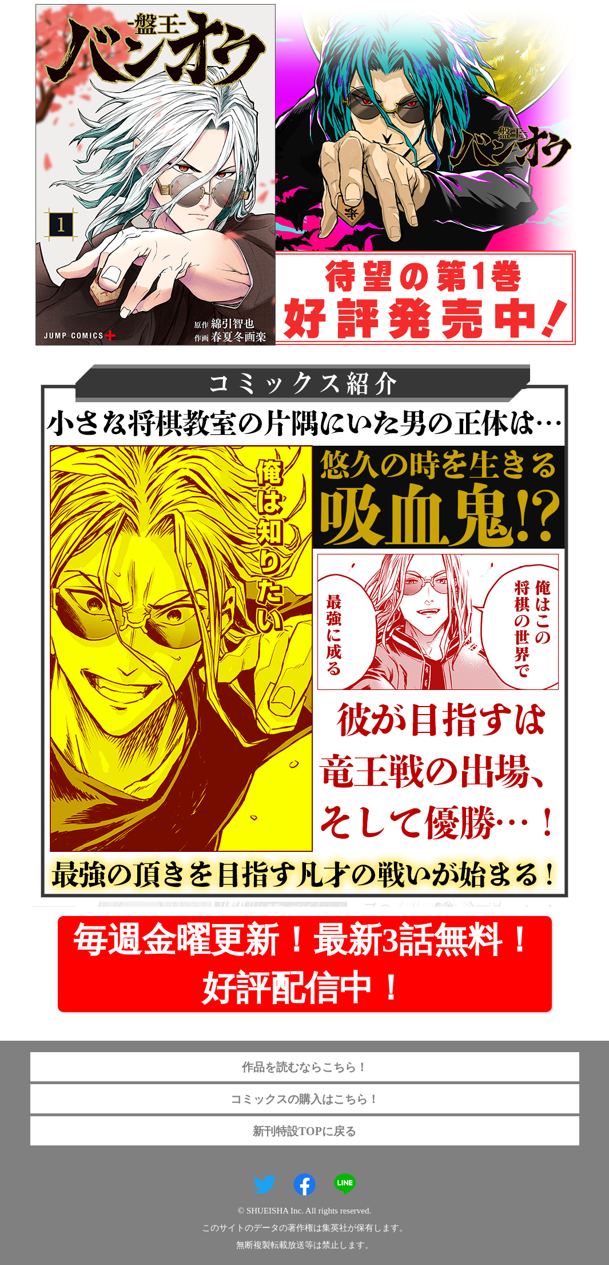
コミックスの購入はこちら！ (304, 1099)
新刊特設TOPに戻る (304, 1131)
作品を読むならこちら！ (305, 1067)
